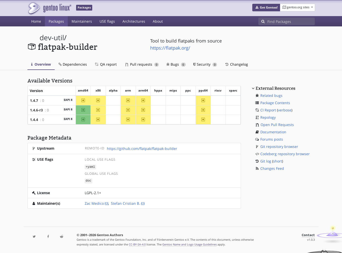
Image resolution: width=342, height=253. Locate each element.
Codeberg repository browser (285, 153)
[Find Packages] (291, 21)
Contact (308, 234)
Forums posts (271, 139)
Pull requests (142, 64)
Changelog (236, 64)
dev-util (52, 37)
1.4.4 (34, 119)
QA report (106, 64)
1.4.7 (34, 100)
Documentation (273, 132)
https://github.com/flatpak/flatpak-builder (142, 148)
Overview (41, 64)
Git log (265, 161)
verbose (284, 110)
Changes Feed (272, 168)
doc (88, 180)
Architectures (133, 21)
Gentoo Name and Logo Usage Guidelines (189, 244)
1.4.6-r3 (36, 110)
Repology (268, 117)
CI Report (268, 110)
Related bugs (271, 95)
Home (36, 21)
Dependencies (72, 64)
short (277, 161)
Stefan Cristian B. (125, 202)
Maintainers (82, 21)
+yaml (90, 166)
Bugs (176, 64)
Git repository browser (279, 146)
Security (205, 64)
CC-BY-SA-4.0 (137, 244)
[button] (266, 7)
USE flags (107, 21)
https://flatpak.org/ (170, 48)
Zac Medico (94, 202)
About (158, 21)
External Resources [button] (275, 88)
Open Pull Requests (277, 124)
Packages (56, 21)
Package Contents (275, 102)
